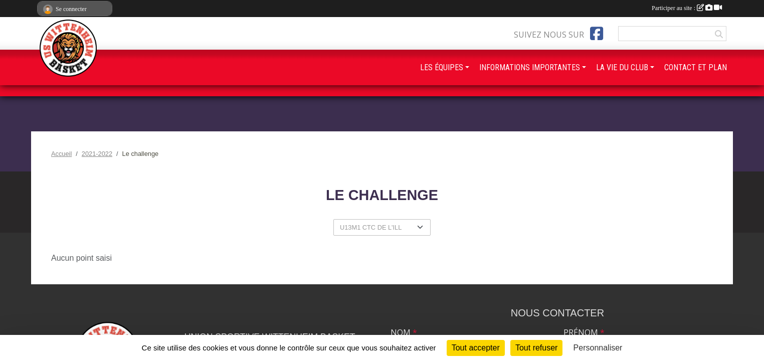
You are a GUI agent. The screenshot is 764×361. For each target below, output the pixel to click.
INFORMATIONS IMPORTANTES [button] (529, 67)
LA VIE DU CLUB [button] (622, 67)
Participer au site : (687, 8)
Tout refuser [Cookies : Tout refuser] (536, 347)
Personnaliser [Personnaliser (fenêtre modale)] (598, 347)
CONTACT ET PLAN (695, 67)
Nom (404, 332)
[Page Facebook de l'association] (596, 33)
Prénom (584, 332)
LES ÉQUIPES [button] (441, 67)
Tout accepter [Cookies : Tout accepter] (476, 347)
